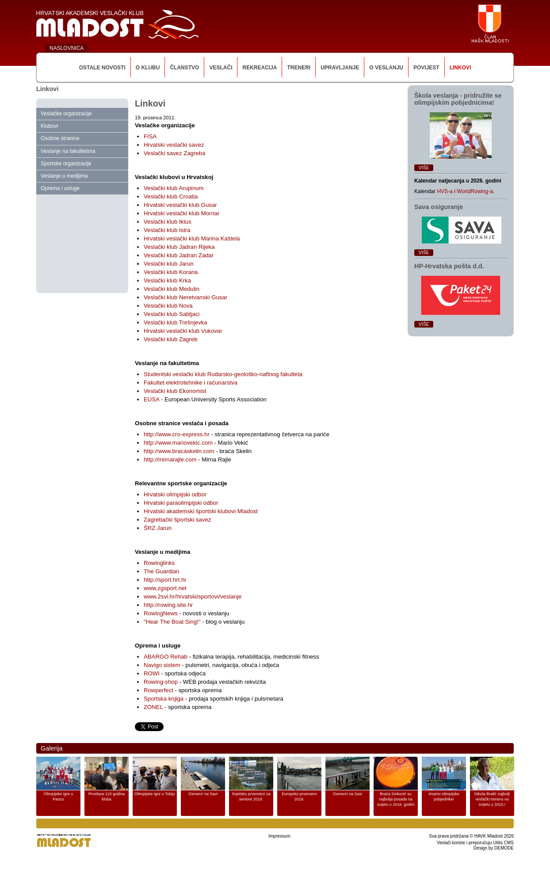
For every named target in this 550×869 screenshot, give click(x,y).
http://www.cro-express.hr (177, 434)
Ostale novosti (102, 68)
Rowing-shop (161, 681)
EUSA (151, 399)
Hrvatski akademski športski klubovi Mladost (201, 511)
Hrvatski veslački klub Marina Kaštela (192, 238)
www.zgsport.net (165, 588)
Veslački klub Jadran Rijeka (179, 247)
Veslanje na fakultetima (68, 151)
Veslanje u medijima (64, 176)
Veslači (220, 68)
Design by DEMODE (494, 848)
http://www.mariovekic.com (178, 442)
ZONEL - (156, 707)
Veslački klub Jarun (169, 263)
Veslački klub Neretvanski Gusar (185, 297)
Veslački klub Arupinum (174, 188)
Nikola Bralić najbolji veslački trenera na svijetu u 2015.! (492, 799)
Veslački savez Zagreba (174, 153)
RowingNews (161, 613)
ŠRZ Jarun (158, 528)
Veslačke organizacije (66, 114)
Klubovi (49, 126)
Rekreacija (259, 68)
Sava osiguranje (438, 206)
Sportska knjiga (163, 698)
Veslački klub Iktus (167, 221)
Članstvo (184, 68)
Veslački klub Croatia (171, 196)
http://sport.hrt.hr (165, 579)
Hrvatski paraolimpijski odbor (181, 502)
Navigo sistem (162, 665)
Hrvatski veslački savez (174, 144)
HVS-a (444, 191)
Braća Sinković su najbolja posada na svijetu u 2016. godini (396, 799)
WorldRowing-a (475, 191)
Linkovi (460, 68)
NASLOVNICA (67, 48)
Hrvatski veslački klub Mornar (181, 213)
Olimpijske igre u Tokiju (154, 794)
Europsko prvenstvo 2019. (299, 796)
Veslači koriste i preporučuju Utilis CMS (475, 842)
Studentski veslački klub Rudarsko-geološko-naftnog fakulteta (223, 374)
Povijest (426, 68)
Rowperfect (158, 690)
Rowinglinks (159, 563)
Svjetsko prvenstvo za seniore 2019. (251, 796)
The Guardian (162, 571)
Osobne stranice (60, 138)
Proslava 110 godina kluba (106, 796)
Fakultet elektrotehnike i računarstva (190, 382)
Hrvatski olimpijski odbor (175, 494)
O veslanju (386, 68)
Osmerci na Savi (203, 794)
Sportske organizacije (66, 163)
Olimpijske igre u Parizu (58, 796)
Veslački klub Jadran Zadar (179, 255)
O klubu (148, 68)
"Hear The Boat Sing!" (173, 621)
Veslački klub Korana (171, 272)
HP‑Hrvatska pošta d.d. (449, 266)
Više (424, 167)
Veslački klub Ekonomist (175, 391)
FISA (150, 136)
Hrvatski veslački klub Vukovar (183, 331)
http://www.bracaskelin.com (179, 451)
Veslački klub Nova (168, 305)
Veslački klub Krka (167, 280)
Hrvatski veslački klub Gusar (180, 205)
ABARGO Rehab (165, 656)
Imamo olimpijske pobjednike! (443, 796)
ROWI (152, 673)
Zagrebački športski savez (177, 519)
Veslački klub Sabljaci (171, 314)
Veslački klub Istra (167, 230)
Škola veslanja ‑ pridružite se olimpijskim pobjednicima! (458, 99)
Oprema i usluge (60, 188)
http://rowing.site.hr (168, 605)
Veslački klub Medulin (171, 289)
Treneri (298, 68)
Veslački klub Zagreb (171, 339)
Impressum (279, 836)
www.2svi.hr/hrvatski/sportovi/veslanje (192, 596)
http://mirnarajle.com (170, 459)
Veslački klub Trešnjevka (175, 322)
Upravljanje (340, 68)
